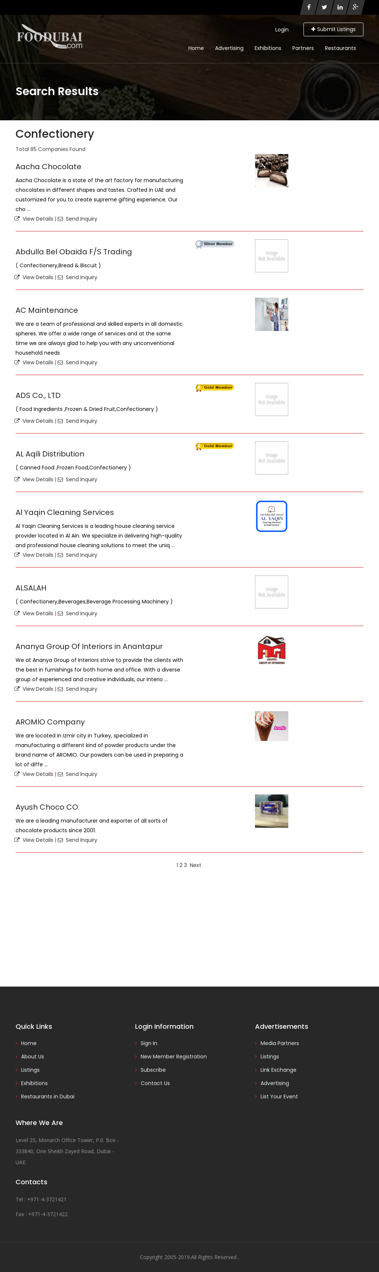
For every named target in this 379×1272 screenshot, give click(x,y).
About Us (32, 1056)
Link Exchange (278, 1070)
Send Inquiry (77, 218)
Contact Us (155, 1083)
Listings (30, 1070)
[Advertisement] (189, 927)
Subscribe (153, 1070)
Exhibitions (268, 48)
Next (195, 865)
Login (282, 29)
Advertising (229, 48)
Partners (303, 48)
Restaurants (340, 48)
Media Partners (280, 1043)
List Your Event (279, 1096)
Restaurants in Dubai (47, 1096)
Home (196, 48)
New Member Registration (174, 1056)
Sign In (149, 1043)
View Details (33, 218)
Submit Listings (333, 29)
